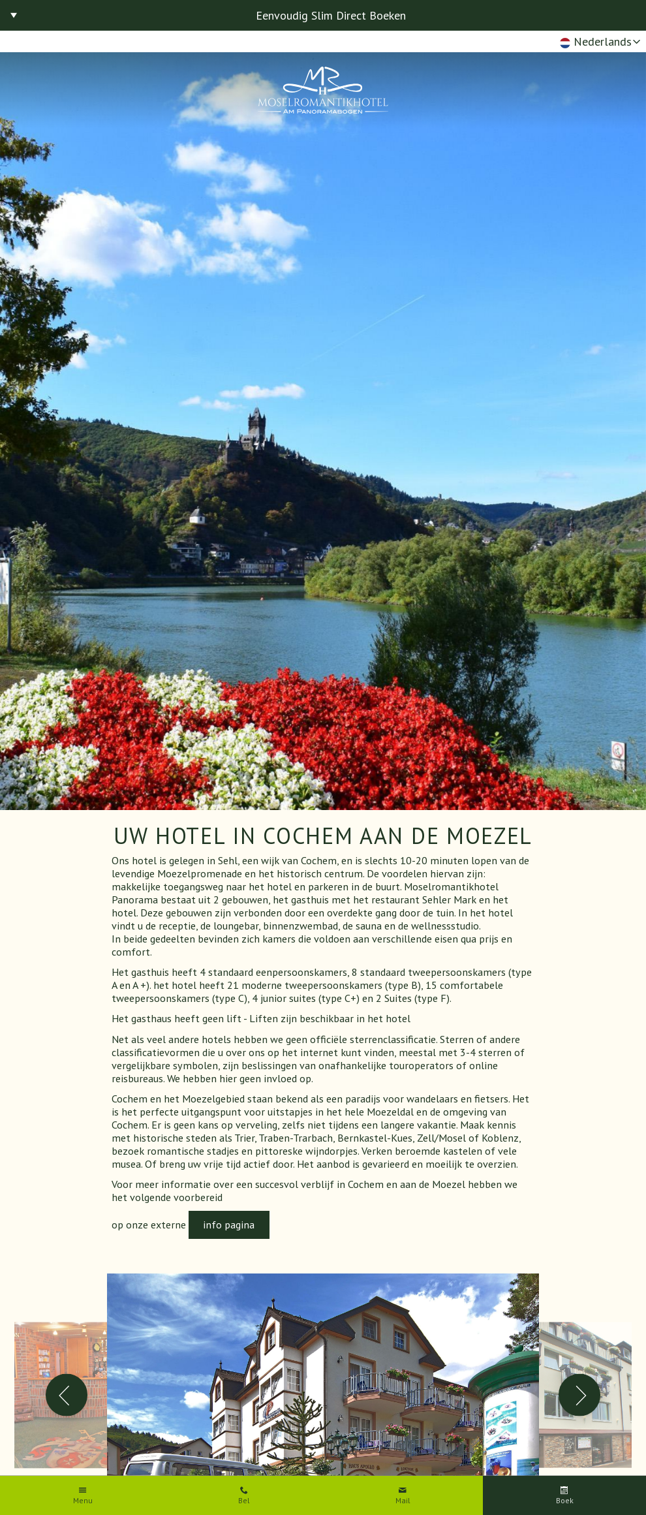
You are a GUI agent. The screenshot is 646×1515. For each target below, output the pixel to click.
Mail (402, 1500)
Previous (67, 1395)
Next (580, 1395)
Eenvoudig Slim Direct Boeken (331, 15)
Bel (244, 1500)
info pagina (228, 1224)
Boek (565, 1500)
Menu (83, 1500)
